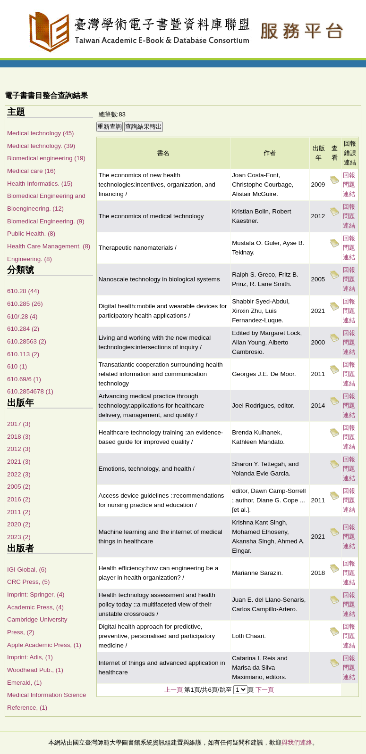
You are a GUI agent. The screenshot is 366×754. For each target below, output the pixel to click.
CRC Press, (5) (28, 581)
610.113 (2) (23, 354)
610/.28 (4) (22, 316)
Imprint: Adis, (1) (30, 657)
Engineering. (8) (29, 258)
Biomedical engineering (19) (46, 158)
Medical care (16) (31, 170)
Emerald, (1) (24, 682)
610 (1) (17, 366)
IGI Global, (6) (27, 569)
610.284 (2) (23, 328)
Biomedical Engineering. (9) (46, 221)
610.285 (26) (25, 303)
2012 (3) (19, 448)
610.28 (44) (23, 291)
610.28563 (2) (26, 341)
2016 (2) (19, 499)
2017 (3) (19, 423)
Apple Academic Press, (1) (44, 644)
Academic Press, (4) (35, 607)
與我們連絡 (296, 742)
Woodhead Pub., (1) (35, 669)
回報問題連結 (349, 184)
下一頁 (264, 689)
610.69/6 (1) (24, 379)
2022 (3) (19, 474)
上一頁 (173, 689)
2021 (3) (19, 461)
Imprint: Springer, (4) (35, 594)
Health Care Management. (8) (48, 246)
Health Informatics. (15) (40, 183)
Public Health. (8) (31, 233)
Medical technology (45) (40, 133)
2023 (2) (19, 537)
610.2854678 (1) (30, 391)
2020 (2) (19, 524)
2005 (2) (19, 486)
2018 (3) (19, 436)
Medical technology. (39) (41, 145)
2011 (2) (19, 512)
